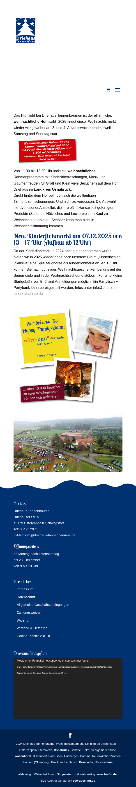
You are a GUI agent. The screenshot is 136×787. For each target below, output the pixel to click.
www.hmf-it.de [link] (107, 774)
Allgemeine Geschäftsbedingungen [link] (43, 604)
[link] (108, 90)
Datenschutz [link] (26, 597)
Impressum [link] (25, 589)
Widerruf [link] (23, 620)
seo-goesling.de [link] (84, 780)
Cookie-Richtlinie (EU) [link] (33, 636)
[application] (68, 688)
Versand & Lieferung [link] (32, 628)
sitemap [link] (108, 762)
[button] (117, 90)
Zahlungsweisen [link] (29, 612)
